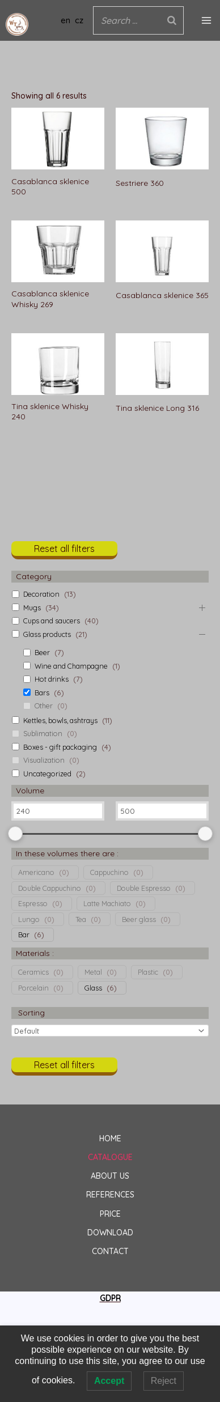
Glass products (47, 634)
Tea (80, 919)
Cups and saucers (51, 620)
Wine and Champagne (71, 665)
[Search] (171, 21)
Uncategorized (47, 773)
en (65, 20)
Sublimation (42, 733)
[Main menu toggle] (206, 20)
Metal (93, 971)
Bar (23, 934)
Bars (42, 692)
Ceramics (33, 971)
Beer (42, 652)
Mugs (32, 607)
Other (44, 705)
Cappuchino (109, 872)
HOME (110, 1138)
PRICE (110, 1214)
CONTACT (110, 1251)
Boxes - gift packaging (60, 746)
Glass (93, 987)
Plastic (148, 971)
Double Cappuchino (49, 888)
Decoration (41, 593)
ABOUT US (110, 1176)
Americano (36, 872)
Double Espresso (144, 888)
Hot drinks (52, 678)
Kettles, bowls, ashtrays (60, 720)
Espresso (33, 903)
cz (79, 20)
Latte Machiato (107, 903)
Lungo (29, 919)
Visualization (44, 759)
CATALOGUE (110, 1157)
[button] (64, 552)
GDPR (110, 1298)
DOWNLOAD (110, 1232)
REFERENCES (110, 1194)
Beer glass (139, 919)
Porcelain (33, 987)
